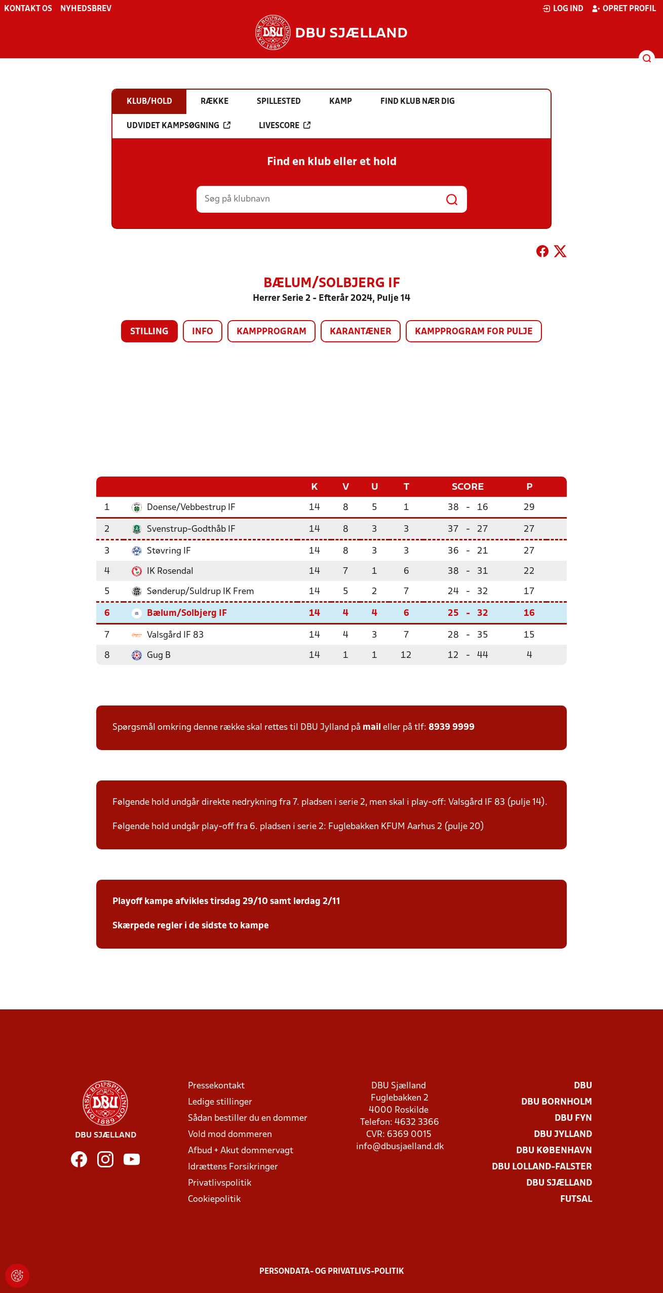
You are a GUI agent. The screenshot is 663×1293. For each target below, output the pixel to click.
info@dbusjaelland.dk (400, 1146)
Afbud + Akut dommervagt (240, 1150)
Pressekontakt (216, 1085)
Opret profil (624, 8)
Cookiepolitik (214, 1199)
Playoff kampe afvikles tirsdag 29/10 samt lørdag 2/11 (226, 901)
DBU (583, 1085)
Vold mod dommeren (230, 1134)
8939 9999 (451, 727)
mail (372, 727)
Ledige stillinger (220, 1102)
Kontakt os (28, 9)
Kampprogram (271, 332)
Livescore (284, 126)
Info (202, 332)
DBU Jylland (563, 1134)
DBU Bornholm (556, 1102)
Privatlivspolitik (219, 1183)
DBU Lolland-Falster (542, 1166)
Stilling (149, 332)
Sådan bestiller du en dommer (247, 1118)
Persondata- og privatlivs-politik (331, 1271)
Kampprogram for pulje (474, 332)
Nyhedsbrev (85, 9)
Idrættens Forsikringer (233, 1166)
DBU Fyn (573, 1118)
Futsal (576, 1199)
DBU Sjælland (559, 1183)
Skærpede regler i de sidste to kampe (190, 925)
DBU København (554, 1150)
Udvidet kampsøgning (178, 126)
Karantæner (361, 332)
